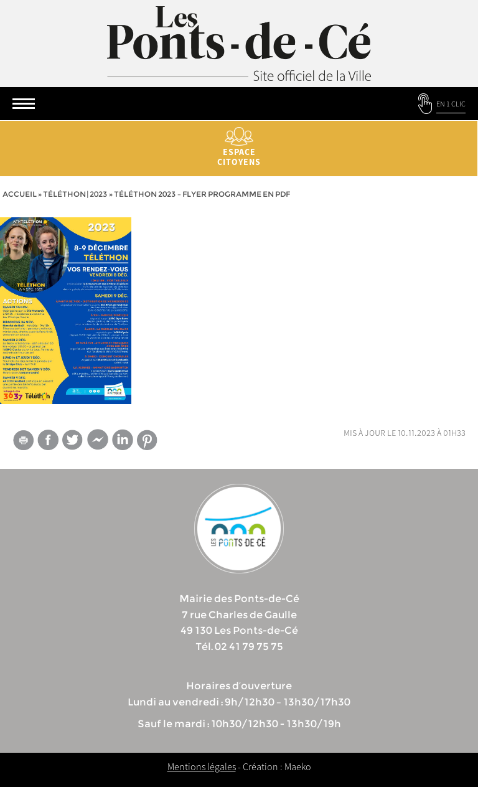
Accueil (19, 194)
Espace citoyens (239, 147)
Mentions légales (201, 766)
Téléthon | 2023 (75, 194)
